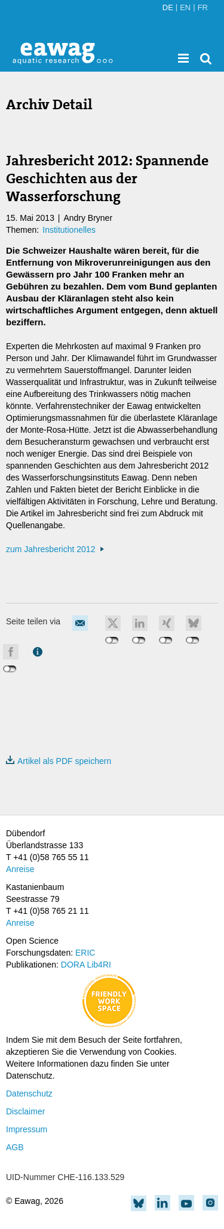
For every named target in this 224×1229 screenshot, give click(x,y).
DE (167, 7)
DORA (73, 964)
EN (185, 7)
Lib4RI (99, 964)
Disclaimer (25, 1111)
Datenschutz (29, 1093)
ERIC (85, 952)
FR (203, 7)
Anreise (20, 869)
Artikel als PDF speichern (58, 761)
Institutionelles (69, 230)
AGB (15, 1147)
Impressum (26, 1129)
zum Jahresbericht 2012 (50, 549)
